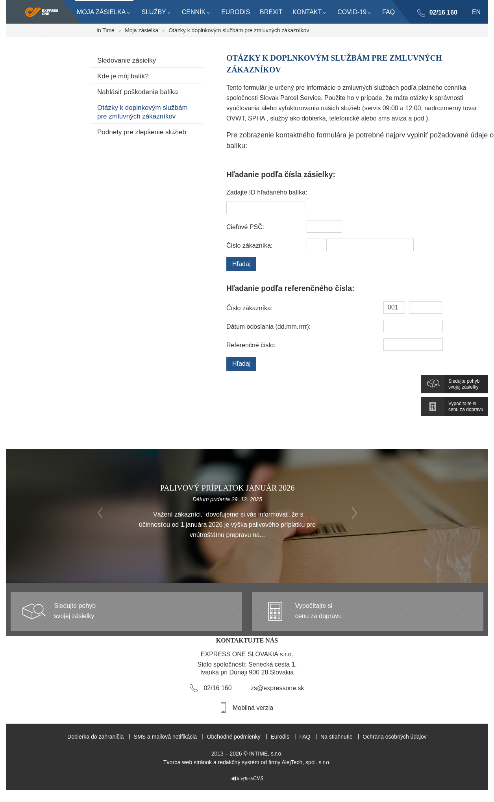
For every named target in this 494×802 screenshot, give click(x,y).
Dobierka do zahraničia (95, 736)
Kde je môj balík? (122, 76)
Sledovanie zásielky (126, 60)
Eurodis (279, 736)
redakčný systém (238, 762)
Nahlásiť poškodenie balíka (137, 92)
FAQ (304, 736)
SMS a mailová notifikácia (165, 736)
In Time (105, 30)
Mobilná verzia (253, 707)
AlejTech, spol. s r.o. (306, 762)
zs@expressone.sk (277, 688)
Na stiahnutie (336, 736)
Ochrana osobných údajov (395, 736)
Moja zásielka (141, 30)
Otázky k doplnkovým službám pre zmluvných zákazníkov (142, 112)
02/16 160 (443, 12)
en (476, 12)
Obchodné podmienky (234, 736)
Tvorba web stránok (187, 762)
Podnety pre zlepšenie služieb (141, 132)
